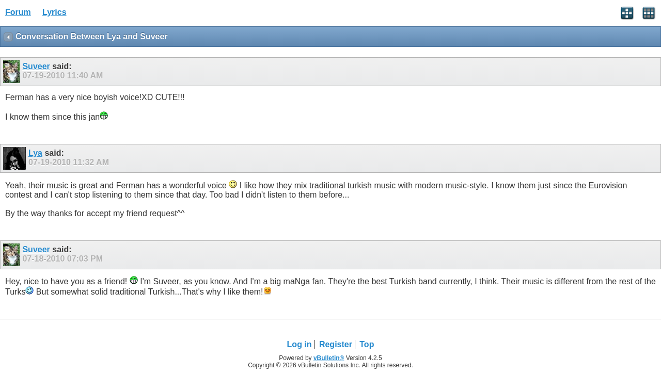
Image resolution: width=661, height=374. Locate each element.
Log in (299, 344)
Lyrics (54, 12)
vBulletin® (328, 358)
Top (366, 344)
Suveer (36, 66)
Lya (35, 153)
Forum (18, 12)
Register (335, 344)
